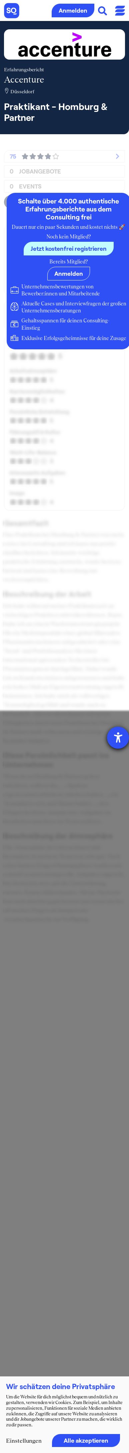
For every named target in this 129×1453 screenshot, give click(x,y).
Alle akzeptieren (86, 1440)
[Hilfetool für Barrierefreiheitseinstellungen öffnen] (118, 738)
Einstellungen (24, 1440)
